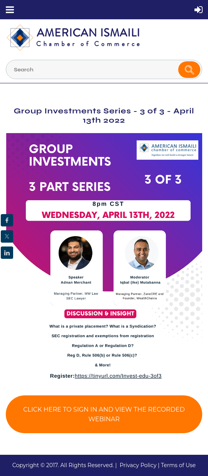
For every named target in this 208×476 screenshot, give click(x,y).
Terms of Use (178, 465)
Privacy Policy (137, 465)
